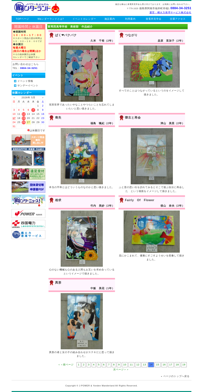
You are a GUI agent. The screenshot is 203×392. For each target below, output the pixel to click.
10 (124, 364)
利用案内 (130, 18)
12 (137, 364)
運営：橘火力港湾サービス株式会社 (170, 12)
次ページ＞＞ (121, 369)
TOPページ (22, 18)
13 (144, 364)
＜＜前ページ (66, 364)
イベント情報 (25, 81)
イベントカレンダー (84, 18)
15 (157, 364)
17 (14, 118)
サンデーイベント (27, 85)
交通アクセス (178, 18)
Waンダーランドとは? (51, 18)
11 (131, 364)
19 (183, 364)
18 (177, 364)
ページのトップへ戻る (176, 376)
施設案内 (109, 18)
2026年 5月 (28, 97)
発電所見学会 (153, 18)
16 (164, 364)
